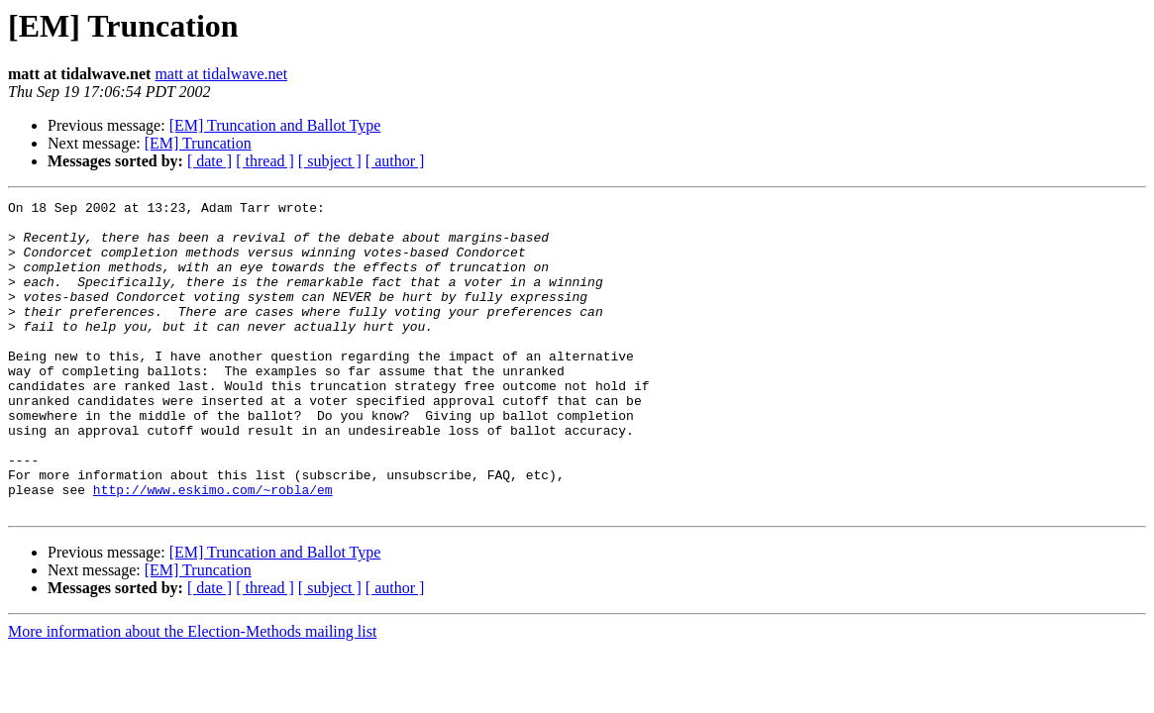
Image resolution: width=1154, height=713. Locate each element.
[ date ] (209, 161)
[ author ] (395, 161)
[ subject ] (330, 161)
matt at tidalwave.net (221, 73)
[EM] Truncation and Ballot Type (275, 125)
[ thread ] (265, 161)
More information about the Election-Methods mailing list (192, 693)
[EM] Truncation (198, 143)
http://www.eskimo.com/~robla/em (213, 549)
